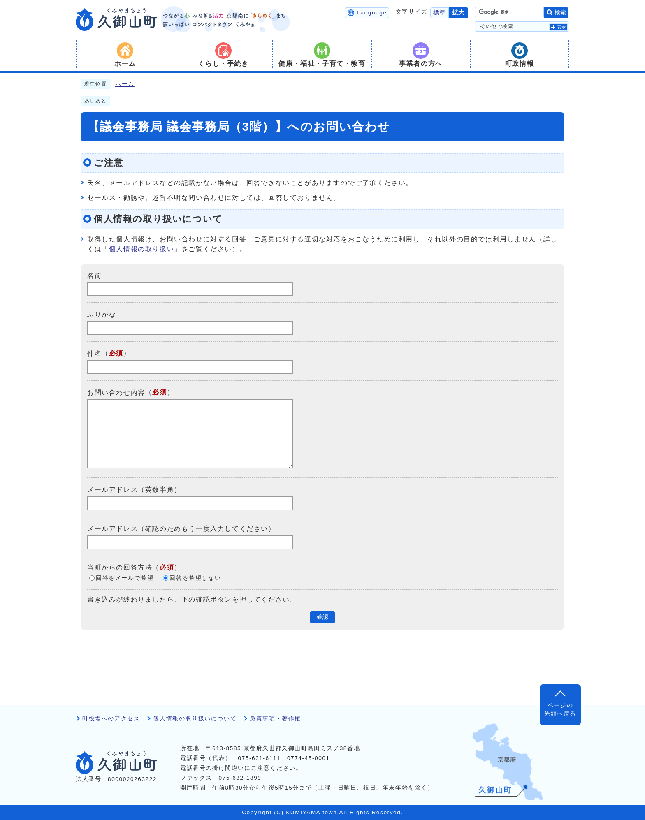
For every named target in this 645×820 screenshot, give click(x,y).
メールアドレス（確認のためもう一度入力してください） (181, 528)
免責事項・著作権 (275, 719)
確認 (322, 617)
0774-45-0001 (308, 758)
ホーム (125, 84)
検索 (560, 12)
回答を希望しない (195, 578)
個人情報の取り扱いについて (195, 719)
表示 (561, 27)
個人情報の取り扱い (141, 249)
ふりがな (101, 314)
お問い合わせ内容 (116, 392)
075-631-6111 (259, 758)
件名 (94, 353)
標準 (439, 12)
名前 (94, 275)
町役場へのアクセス (111, 719)
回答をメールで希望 (124, 578)
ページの (560, 710)
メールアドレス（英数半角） (134, 489)
